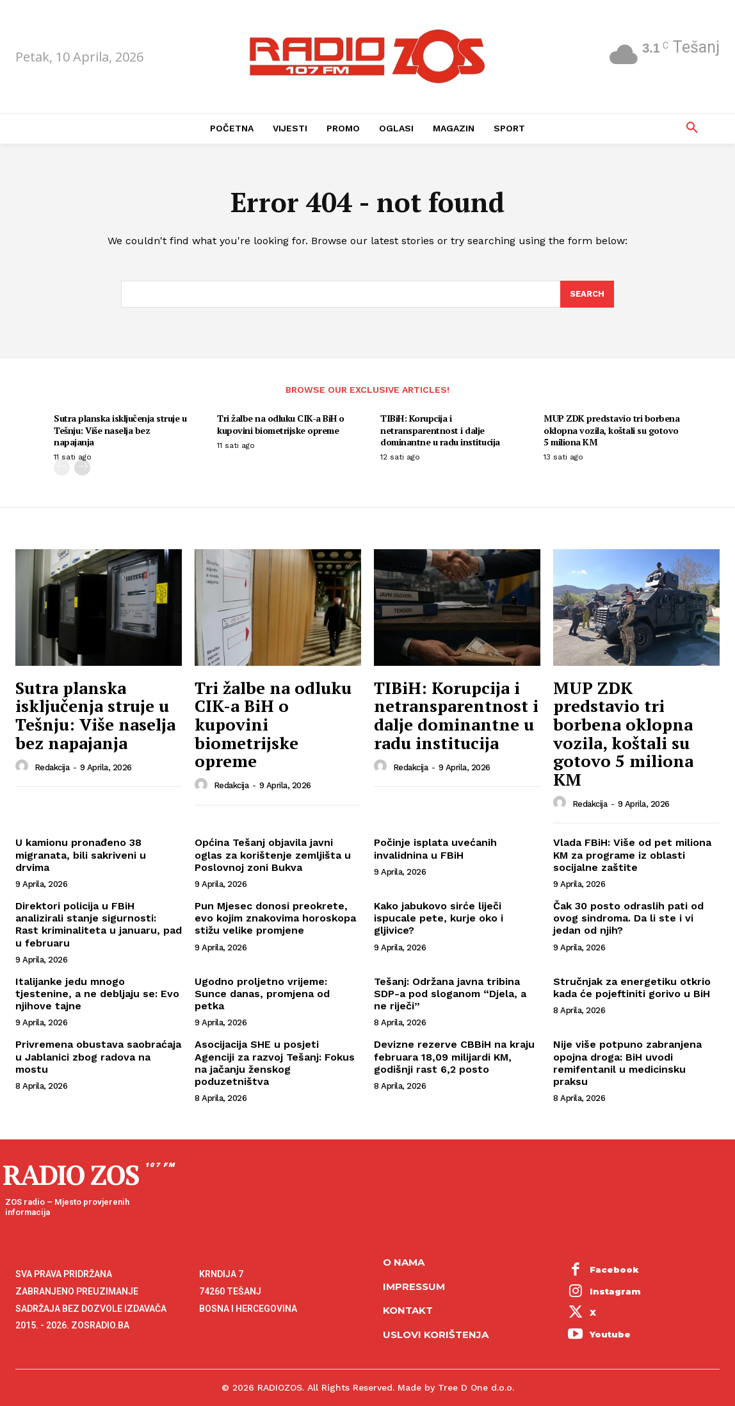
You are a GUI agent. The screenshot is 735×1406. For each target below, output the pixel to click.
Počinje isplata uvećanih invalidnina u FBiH (435, 848)
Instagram (615, 1291)
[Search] (587, 294)
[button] (692, 128)
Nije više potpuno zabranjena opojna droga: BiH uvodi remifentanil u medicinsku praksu (627, 1063)
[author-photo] (23, 766)
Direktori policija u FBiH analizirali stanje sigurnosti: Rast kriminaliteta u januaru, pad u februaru (98, 924)
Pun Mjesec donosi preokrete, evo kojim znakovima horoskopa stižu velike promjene (275, 918)
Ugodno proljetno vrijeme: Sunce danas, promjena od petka (262, 993)
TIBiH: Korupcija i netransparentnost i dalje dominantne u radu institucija (440, 429)
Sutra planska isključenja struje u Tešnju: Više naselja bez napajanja (120, 429)
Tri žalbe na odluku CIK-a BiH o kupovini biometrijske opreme (280, 424)
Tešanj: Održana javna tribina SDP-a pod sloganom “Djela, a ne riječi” (450, 993)
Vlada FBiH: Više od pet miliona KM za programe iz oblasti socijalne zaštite (632, 854)
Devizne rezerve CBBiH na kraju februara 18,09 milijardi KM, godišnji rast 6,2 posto (454, 1056)
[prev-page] (62, 467)
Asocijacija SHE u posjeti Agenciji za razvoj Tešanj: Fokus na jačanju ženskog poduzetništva (275, 1063)
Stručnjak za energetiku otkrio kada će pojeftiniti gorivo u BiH (632, 987)
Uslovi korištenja (436, 1334)
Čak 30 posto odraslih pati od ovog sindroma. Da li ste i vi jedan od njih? (628, 918)
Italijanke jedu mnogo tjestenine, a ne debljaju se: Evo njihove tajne (97, 993)
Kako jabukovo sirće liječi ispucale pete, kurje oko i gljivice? (438, 918)
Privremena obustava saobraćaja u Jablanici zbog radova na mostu (98, 1056)
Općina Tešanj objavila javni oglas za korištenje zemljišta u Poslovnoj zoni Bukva (273, 854)
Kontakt (408, 1310)
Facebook (614, 1269)
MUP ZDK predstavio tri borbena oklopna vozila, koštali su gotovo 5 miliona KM (611, 429)
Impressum (414, 1286)
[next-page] (82, 467)
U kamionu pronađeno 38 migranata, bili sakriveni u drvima (80, 854)
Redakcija (52, 767)
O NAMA (403, 1262)
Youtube (610, 1334)
